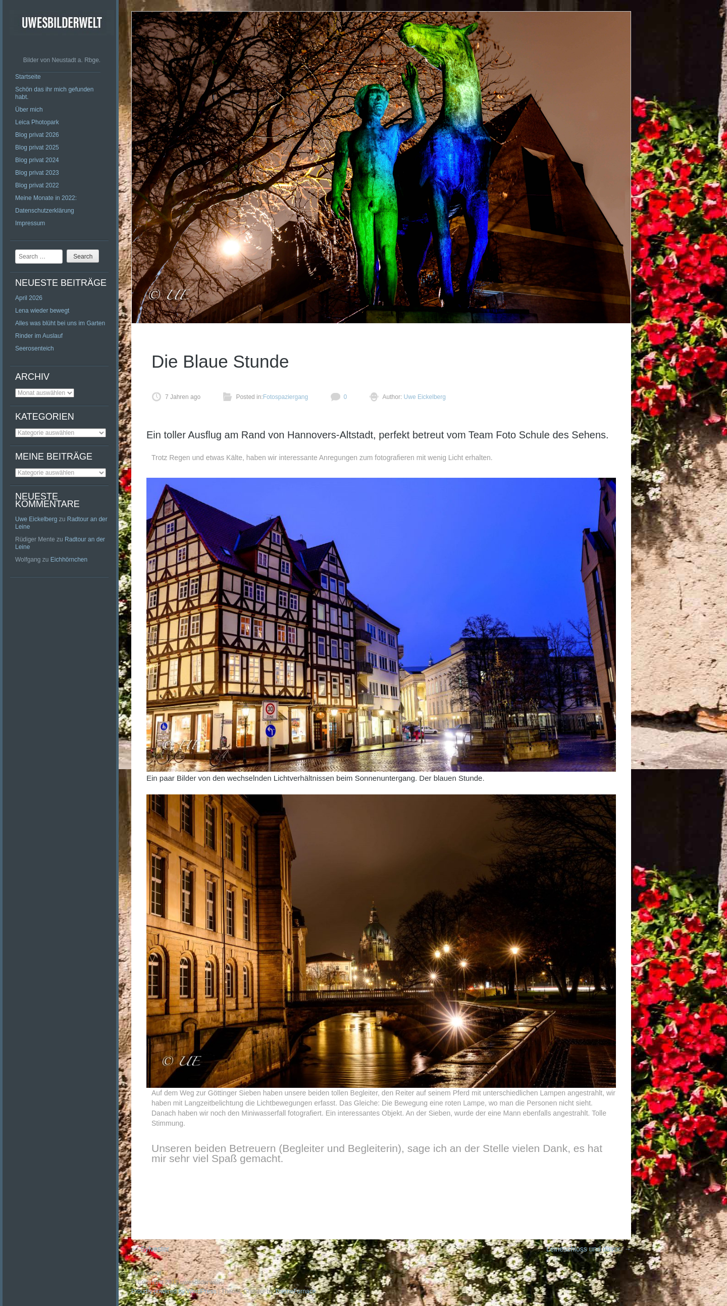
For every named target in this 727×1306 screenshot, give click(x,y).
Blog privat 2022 (37, 185)
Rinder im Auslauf (39, 335)
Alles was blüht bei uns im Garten (60, 323)
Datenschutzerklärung (44, 210)
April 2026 (28, 298)
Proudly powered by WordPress (174, 1291)
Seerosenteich (34, 348)
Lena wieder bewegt (42, 310)
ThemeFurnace (295, 1291)
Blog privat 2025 (37, 147)
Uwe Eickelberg (36, 519)
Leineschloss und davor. (588, 1249)
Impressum (30, 223)
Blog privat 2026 (37, 134)
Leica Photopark (37, 122)
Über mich (29, 109)
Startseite (28, 76)
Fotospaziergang (285, 396)
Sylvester (150, 1249)
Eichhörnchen (68, 559)
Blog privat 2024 (37, 160)
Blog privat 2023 (37, 172)
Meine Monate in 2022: (46, 198)
